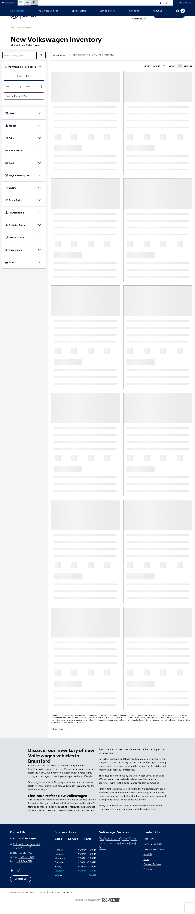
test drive (151, 819)
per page (188, 76)
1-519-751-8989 (135, 10)
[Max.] (32, 96)
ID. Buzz (103, 853)
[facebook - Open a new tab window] (12, 880)
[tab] (24, 86)
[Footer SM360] (111, 910)
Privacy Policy (68, 902)
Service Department (153, 854)
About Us (148, 864)
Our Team (148, 879)
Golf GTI (125, 849)
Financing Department (154, 859)
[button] (9, 3)
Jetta (117, 853)
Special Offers (150, 848)
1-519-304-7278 (24, 871)
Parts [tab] (88, 848)
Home (13, 38)
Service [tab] (73, 848)
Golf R (133, 849)
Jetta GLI (125, 853)
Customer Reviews (152, 874)
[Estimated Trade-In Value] (21, 106)
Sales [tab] (58, 848)
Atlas (102, 849)
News (146, 869)
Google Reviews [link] (139, 18)
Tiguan (103, 858)
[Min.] (11, 96)
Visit (135, 815)
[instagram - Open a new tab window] (18, 880)
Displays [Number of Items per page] (172, 76)
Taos (133, 853)
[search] (19, 65)
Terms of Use (54, 902)
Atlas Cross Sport (113, 849)
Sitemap (42, 902)
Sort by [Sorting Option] (147, 76)
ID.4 (110, 853)
